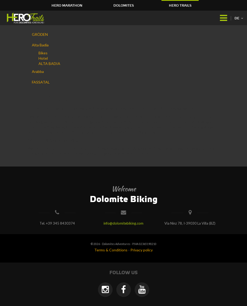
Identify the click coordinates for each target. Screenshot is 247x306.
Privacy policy (141, 250)
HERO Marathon (67, 5)
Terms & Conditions (110, 250)
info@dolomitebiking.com (123, 223)
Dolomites (123, 5)
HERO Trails (180, 5)
